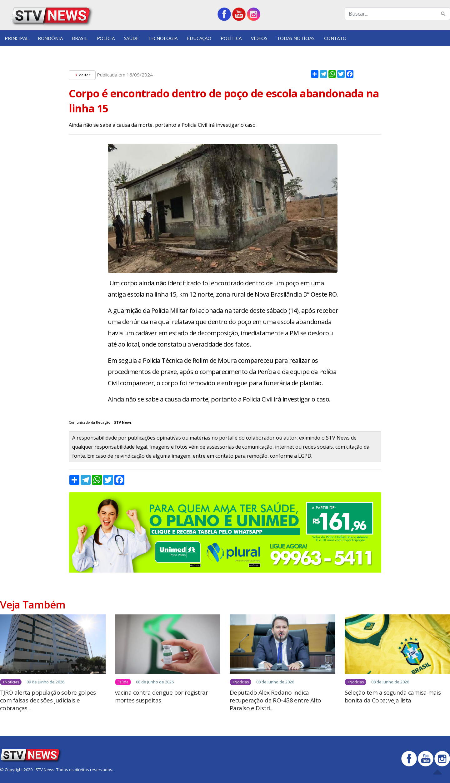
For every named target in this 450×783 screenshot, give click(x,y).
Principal (16, 38)
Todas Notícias (296, 38)
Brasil (79, 38)
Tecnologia (163, 38)
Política (231, 38)
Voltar (82, 74)
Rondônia (50, 38)
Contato (335, 38)
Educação (199, 38)
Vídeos (259, 38)
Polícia (106, 38)
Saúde (131, 38)
